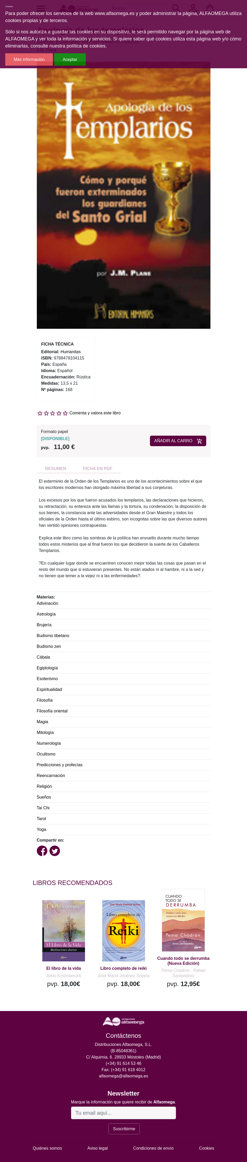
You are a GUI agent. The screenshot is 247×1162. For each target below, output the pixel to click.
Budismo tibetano (53, 635)
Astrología (46, 614)
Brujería (44, 625)
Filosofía (45, 700)
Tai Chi (43, 808)
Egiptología (47, 668)
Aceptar (70, 59)
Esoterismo (47, 678)
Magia (42, 722)
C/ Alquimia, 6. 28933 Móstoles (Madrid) (123, 1057)
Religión (44, 786)
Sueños (44, 797)
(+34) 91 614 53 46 (124, 1063)
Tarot (41, 818)
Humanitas (70, 352)
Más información (29, 59)
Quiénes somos (47, 1148)
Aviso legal (97, 1148)
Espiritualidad (49, 689)
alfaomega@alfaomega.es (123, 1076)
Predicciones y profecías (60, 765)
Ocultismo (46, 754)
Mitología (45, 732)
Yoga (41, 829)
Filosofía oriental (52, 711)
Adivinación (47, 603)
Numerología (49, 743)
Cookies (206, 1148)
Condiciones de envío (153, 1148)
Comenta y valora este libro (95, 413)
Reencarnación (51, 775)
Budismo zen (49, 646)
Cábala (43, 657)
